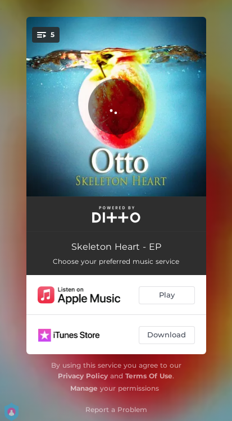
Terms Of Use (148, 376)
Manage (84, 388)
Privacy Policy (83, 376)
